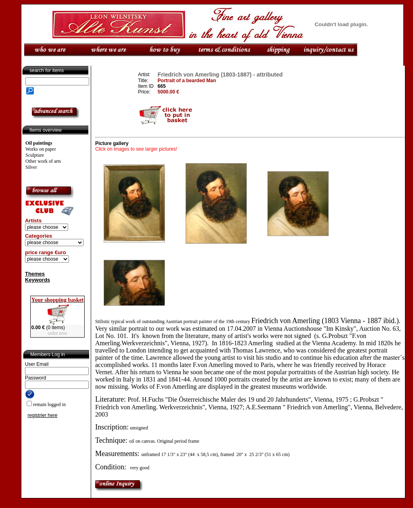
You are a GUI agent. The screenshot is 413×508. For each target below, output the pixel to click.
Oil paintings (38, 143)
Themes (35, 274)
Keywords (37, 280)
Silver (31, 167)
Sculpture (34, 155)
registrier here (42, 415)
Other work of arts (43, 161)
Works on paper (40, 149)
